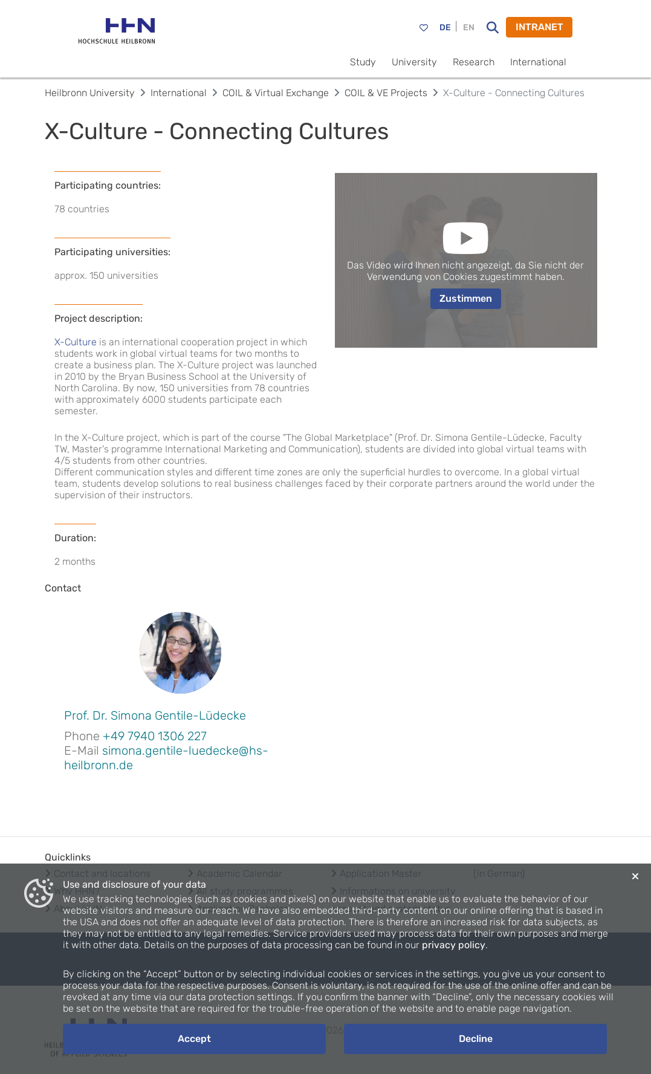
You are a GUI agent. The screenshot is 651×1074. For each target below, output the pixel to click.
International (538, 62)
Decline (476, 1038)
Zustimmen (465, 298)
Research (473, 62)
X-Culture (75, 342)
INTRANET (539, 27)
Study (363, 62)
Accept (194, 1038)
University (414, 62)
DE (445, 27)
